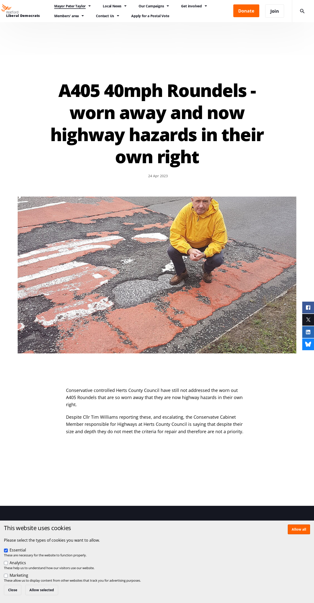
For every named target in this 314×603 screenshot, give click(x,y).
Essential (18, 550)
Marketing (19, 575)
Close (12, 590)
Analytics (18, 562)
